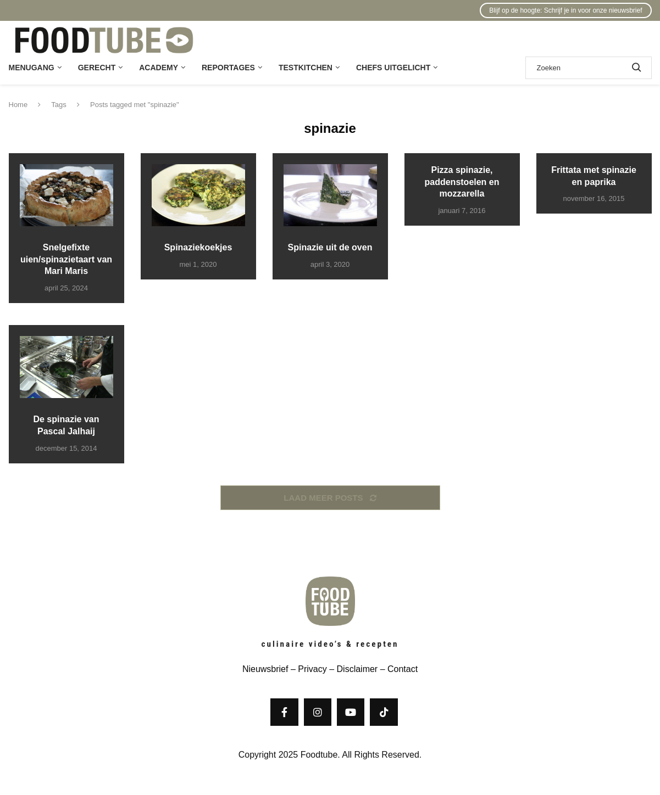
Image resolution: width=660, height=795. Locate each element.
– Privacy (307, 669)
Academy (158, 67)
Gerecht (96, 67)
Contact (402, 669)
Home (18, 104)
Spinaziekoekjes (198, 247)
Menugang (31, 67)
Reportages (228, 67)
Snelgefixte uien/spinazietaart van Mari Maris (66, 259)
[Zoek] (588, 68)
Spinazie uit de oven (330, 247)
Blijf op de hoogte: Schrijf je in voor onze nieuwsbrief (565, 10)
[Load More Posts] (330, 497)
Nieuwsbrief (265, 669)
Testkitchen (305, 67)
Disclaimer (357, 669)
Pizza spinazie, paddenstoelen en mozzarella (461, 181)
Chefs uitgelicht (393, 67)
